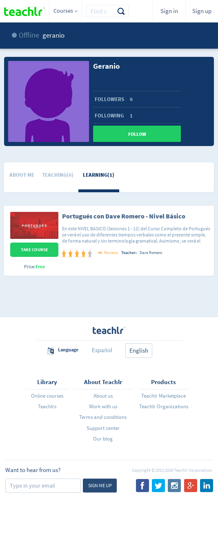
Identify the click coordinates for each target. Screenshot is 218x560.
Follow (137, 134)
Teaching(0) (57, 174)
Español (102, 350)
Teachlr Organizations (163, 406)
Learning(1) (98, 174)
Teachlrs (47, 406)
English (138, 350)
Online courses (47, 395)
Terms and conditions (103, 417)
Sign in (169, 11)
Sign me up (100, 485)
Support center (103, 428)
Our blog (103, 438)
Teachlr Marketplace (163, 395)
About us (103, 395)
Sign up (201, 11)
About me (21, 174)
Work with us (103, 406)
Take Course (34, 249)
